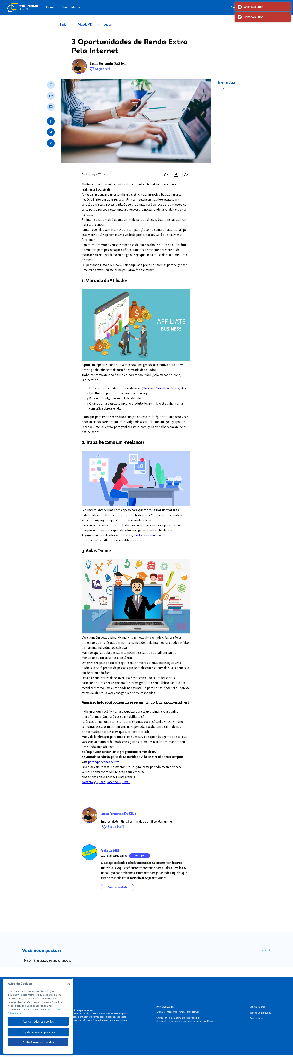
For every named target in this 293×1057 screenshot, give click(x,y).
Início (67, 24)
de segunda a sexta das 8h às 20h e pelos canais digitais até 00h (184, 1021)
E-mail (126, 782)
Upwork (126, 535)
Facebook (113, 782)
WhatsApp (89, 782)
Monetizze (162, 388)
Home (50, 7)
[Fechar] (68, 987)
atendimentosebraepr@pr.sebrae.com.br (177, 1012)
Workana (139, 535)
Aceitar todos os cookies (38, 1025)
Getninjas (154, 535)
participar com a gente (103, 762)
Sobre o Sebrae (257, 1007)
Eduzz (175, 388)
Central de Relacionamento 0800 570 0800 (178, 1018)
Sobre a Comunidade (260, 1013)
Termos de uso (257, 1018)
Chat (102, 782)
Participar (139, 855)
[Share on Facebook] (51, 121)
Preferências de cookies (38, 1045)
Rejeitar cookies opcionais (38, 1035)
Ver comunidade (117, 887)
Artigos (108, 24)
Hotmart (148, 388)
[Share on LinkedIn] (51, 143)
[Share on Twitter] (51, 132)
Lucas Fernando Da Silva (108, 64)
